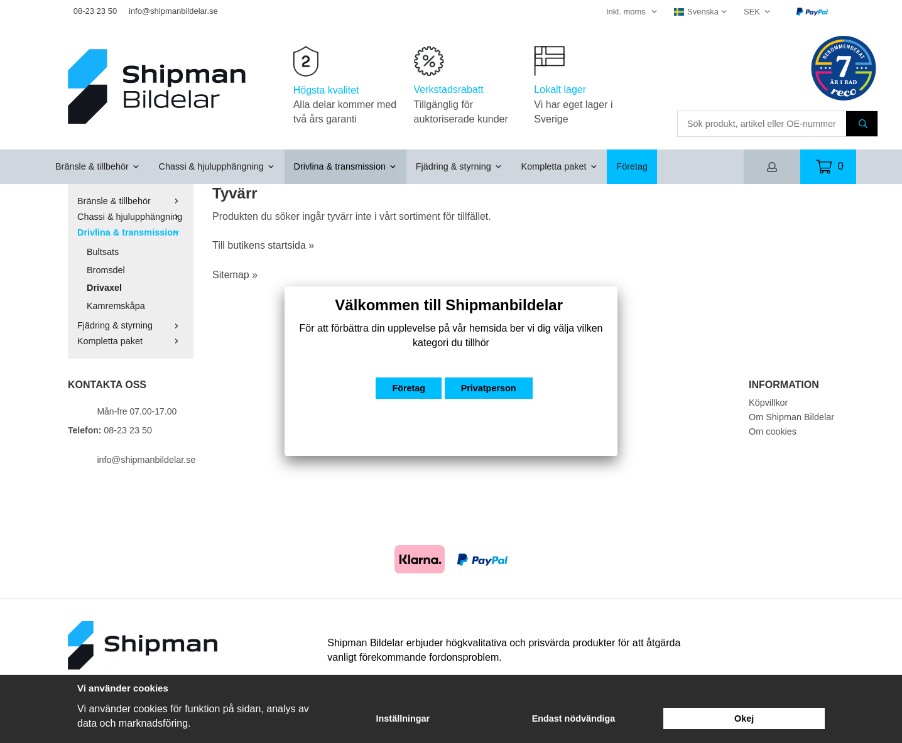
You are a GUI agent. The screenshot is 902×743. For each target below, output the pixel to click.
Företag (632, 166)
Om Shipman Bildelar (791, 417)
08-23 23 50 (95, 11)
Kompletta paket (559, 166)
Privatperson (488, 388)
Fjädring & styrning (459, 166)
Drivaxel (104, 288)
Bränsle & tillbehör (97, 166)
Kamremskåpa (116, 306)
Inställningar (403, 718)
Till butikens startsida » (263, 245)
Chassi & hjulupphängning (217, 166)
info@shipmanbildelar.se (173, 11)
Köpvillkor (768, 403)
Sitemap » (235, 274)
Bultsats (103, 252)
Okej (744, 718)
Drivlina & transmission (345, 166)
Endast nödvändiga (574, 718)
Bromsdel (106, 270)
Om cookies (772, 431)
